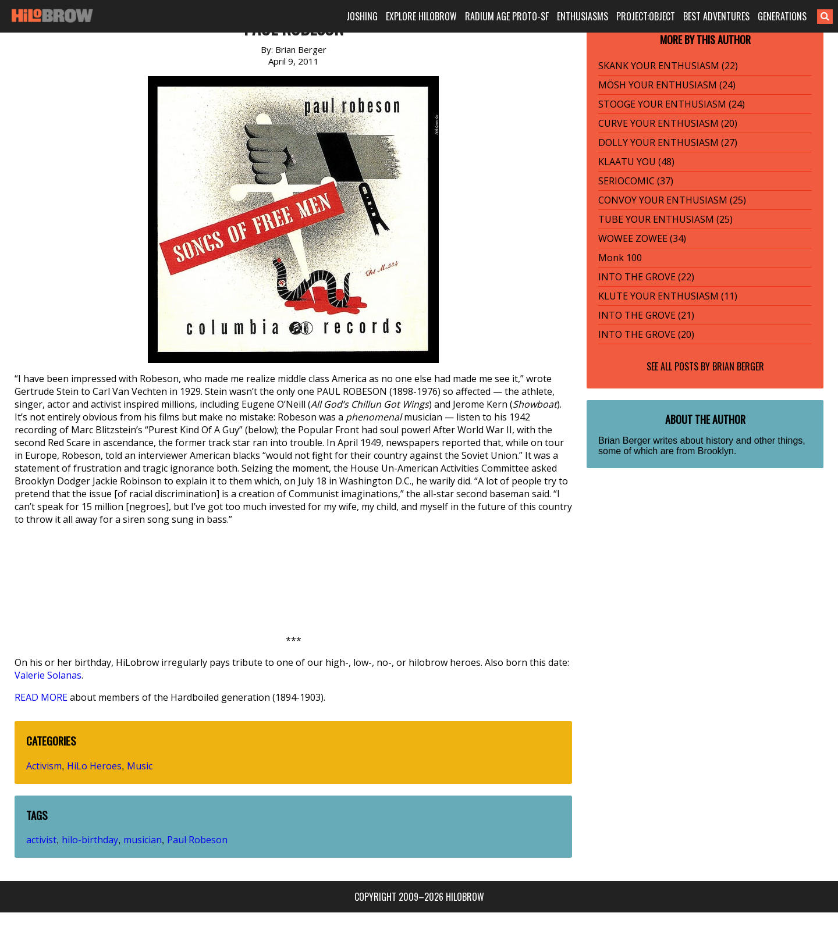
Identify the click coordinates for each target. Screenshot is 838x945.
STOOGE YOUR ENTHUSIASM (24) (671, 104)
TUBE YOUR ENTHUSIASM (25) (665, 219)
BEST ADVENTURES (716, 16)
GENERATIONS (782, 16)
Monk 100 (620, 257)
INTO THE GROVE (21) (646, 315)
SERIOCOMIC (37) (635, 180)
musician (142, 839)
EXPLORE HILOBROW (421, 16)
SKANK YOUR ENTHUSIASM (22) (668, 65)
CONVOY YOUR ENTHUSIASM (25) (672, 200)
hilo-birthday (90, 839)
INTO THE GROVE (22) (646, 276)
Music (139, 765)
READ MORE (41, 697)
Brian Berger (738, 366)
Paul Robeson (197, 839)
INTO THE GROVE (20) (646, 334)
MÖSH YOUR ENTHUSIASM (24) (667, 85)
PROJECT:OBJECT (645, 16)
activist (41, 839)
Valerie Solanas (48, 675)
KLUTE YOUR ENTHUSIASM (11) (667, 296)
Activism (44, 765)
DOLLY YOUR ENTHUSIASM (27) (667, 142)
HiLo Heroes (94, 765)
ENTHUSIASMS (582, 16)
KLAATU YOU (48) (636, 161)
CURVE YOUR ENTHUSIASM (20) (667, 123)
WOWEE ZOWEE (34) (642, 238)
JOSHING (362, 16)
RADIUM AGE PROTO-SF (507, 16)
